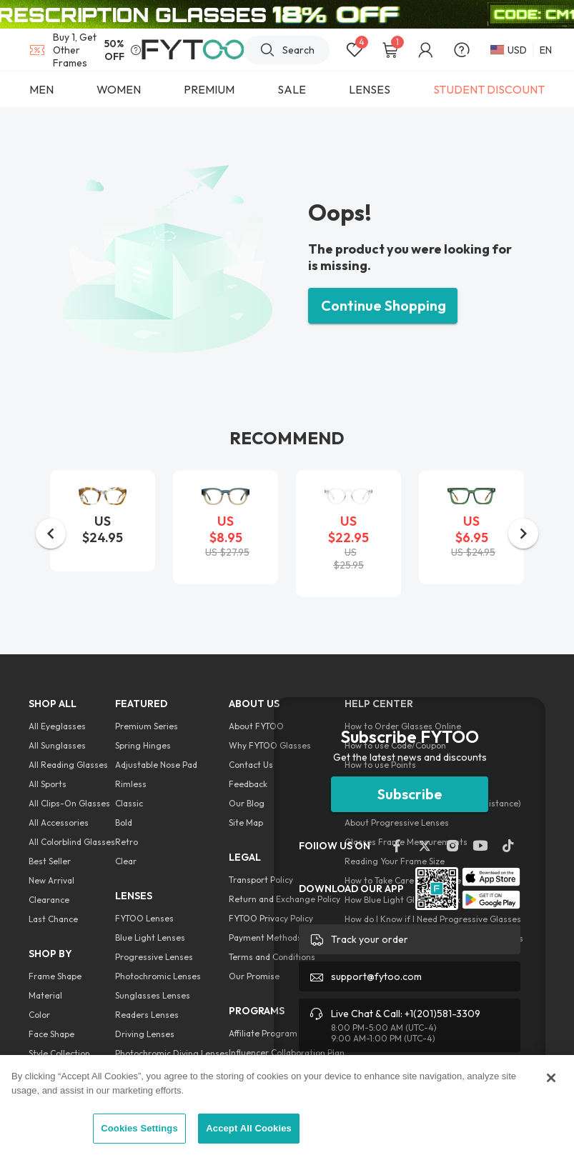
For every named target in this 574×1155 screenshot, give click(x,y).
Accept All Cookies (249, 1128)
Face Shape (51, 1034)
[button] (51, 534)
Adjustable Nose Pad (156, 764)
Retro (126, 841)
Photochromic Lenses (158, 976)
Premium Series (146, 726)
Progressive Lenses (154, 956)
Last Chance (53, 919)
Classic (129, 803)
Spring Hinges (143, 745)
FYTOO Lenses (144, 918)
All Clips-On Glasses (69, 803)
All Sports (47, 784)
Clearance (49, 899)
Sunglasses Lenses (152, 995)
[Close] (551, 1078)
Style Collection (59, 1053)
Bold (123, 822)
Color (39, 1014)
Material (45, 995)
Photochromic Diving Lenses (172, 1053)
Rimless (131, 784)
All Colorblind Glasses (72, 841)
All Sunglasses (57, 745)
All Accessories (59, 822)
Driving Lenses (144, 1034)
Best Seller (50, 861)
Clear (126, 861)
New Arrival (51, 880)
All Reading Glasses (68, 764)
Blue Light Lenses (150, 937)
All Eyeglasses (57, 726)
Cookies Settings (139, 1128)
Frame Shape (55, 976)
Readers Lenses (147, 1014)
